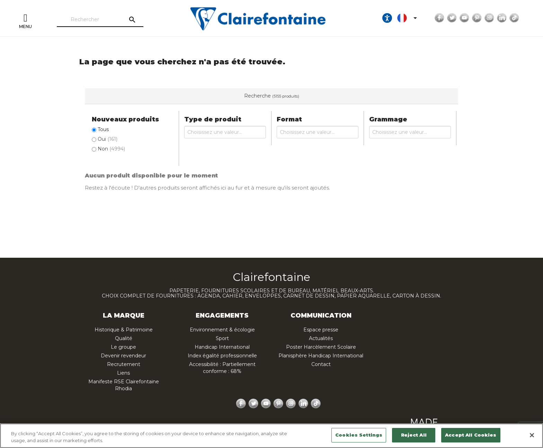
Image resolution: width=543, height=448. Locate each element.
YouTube (464, 18)
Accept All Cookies (470, 435)
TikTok (514, 18)
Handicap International (222, 347)
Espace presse (320, 330)
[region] (271, 435)
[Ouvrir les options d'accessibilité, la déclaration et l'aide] (387, 18)
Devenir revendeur (123, 356)
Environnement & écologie (222, 330)
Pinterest (476, 18)
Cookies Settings (358, 435)
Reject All (414, 435)
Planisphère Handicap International (320, 356)
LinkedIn (501, 18)
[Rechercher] (100, 19)
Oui (107, 139)
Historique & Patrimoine (124, 330)
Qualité (123, 338)
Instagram (489, 18)
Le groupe (123, 347)
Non (111, 149)
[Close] (532, 435)
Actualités (321, 338)
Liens (123, 373)
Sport (222, 338)
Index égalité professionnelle (222, 356)
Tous (103, 129)
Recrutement (123, 364)
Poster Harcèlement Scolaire (321, 347)
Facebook (439, 18)
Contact (321, 364)
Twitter (451, 18)
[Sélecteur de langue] (408, 18)
